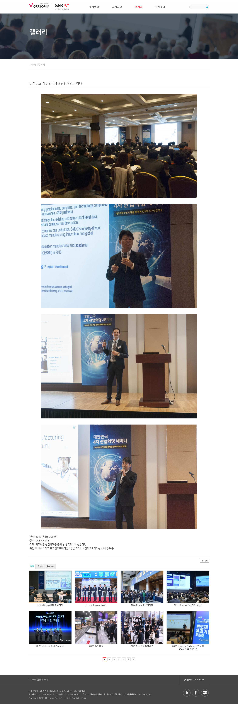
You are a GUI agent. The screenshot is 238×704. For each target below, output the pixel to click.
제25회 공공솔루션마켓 (142, 646)
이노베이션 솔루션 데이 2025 (188, 605)
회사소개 (160, 7)
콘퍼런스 (50, 566)
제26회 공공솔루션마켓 (142, 605)
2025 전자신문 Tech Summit (50, 646)
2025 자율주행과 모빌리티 (50, 605)
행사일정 (94, 7)
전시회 (40, 566)
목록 (205, 561)
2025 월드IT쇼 (96, 646)
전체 (32, 566)
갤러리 (139, 7)
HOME (33, 64)
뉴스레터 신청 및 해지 (38, 679)
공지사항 (117, 7)
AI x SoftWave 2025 (96, 605)
